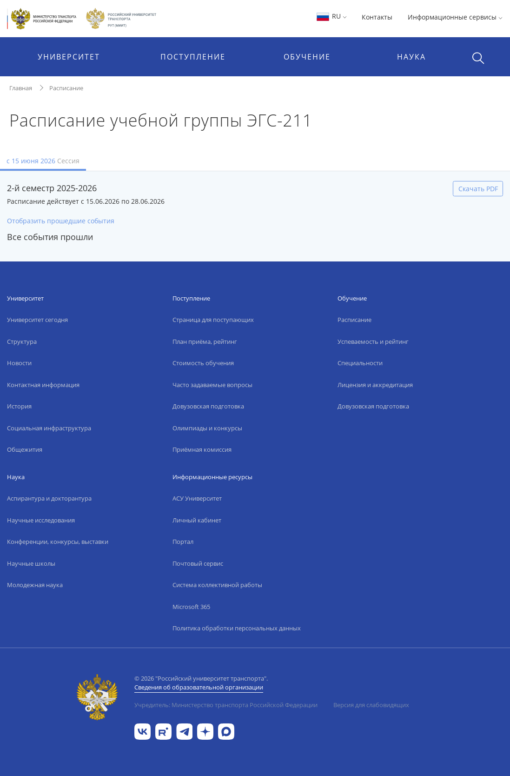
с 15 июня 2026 (43, 160)
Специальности (360, 363)
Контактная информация (43, 385)
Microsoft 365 (191, 606)
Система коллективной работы (217, 585)
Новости (19, 363)
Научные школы (31, 563)
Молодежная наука (35, 585)
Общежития (24, 449)
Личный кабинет (196, 520)
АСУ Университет (197, 498)
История (19, 406)
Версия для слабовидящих (371, 705)
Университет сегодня (37, 319)
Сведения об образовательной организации (198, 687)
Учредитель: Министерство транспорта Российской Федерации (226, 705)
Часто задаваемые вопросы (212, 385)
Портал (182, 541)
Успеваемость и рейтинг (373, 341)
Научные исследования (41, 520)
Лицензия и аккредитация (375, 385)
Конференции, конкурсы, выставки (57, 541)
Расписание (66, 88)
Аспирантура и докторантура (49, 498)
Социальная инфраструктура (49, 428)
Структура (22, 341)
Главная (20, 88)
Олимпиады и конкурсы (207, 428)
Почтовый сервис (197, 563)
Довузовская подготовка (208, 406)
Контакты (377, 17)
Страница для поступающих (213, 319)
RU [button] (331, 16)
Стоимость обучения (203, 363)
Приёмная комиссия (202, 449)
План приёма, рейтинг (204, 341)
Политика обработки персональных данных (236, 628)
